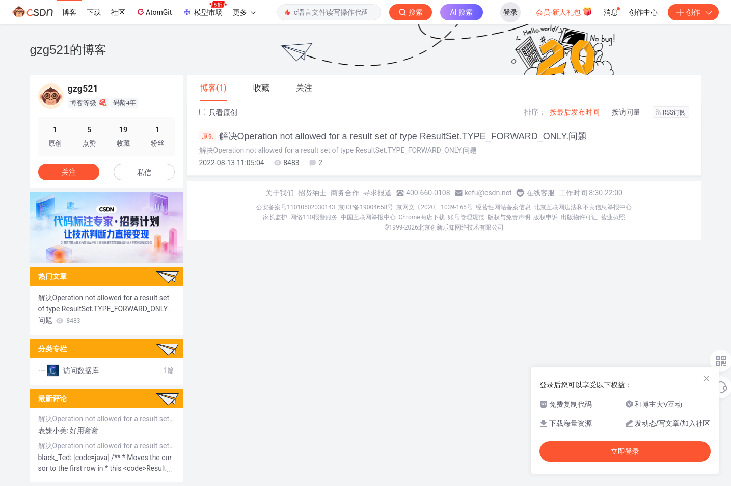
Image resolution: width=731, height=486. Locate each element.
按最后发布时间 (575, 112)
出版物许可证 (579, 217)
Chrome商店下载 (422, 217)
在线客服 (540, 193)
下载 (94, 12)
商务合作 (345, 193)
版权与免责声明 (509, 217)
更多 (244, 12)
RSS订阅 (671, 112)
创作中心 (643, 12)
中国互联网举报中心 (368, 217)
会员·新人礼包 (564, 11)
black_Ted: (55, 457)
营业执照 (613, 217)
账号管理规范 (466, 217)
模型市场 (204, 9)
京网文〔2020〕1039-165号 (434, 207)
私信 (144, 172)
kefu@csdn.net (488, 193)
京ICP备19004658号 (366, 207)
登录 (510, 12)
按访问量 (626, 112)
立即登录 (625, 451)
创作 (693, 12)
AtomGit (154, 11)
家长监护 (275, 217)
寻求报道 (377, 193)
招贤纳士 (312, 193)
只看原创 (218, 112)
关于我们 (279, 193)
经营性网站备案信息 (503, 207)
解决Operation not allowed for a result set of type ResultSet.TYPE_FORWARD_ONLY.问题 (393, 136)
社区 (118, 12)
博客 (69, 12)
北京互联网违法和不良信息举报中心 (583, 207)
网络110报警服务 (313, 217)
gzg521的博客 (68, 49)
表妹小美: (54, 430)
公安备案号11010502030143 (295, 207)
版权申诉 (545, 217)
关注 (69, 172)
